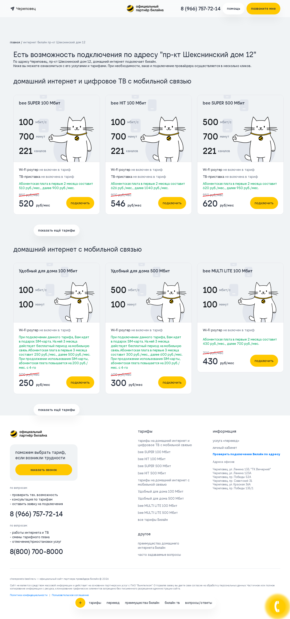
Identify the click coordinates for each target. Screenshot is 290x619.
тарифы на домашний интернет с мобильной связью (164, 482)
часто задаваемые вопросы (159, 554)
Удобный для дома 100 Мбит (48, 271)
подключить (80, 203)
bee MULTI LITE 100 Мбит (228, 271)
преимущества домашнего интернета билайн (158, 545)
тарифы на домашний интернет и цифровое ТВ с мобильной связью (165, 443)
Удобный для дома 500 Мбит (140, 271)
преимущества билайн (142, 499)
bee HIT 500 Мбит (152, 473)
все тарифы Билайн (153, 520)
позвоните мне (263, 8)
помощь (233, 8)
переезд (113, 499)
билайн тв (172, 499)
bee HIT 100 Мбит (128, 103)
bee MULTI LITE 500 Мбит (158, 513)
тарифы (95, 499)
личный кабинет (225, 448)
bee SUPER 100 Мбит (39, 103)
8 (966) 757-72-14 (201, 9)
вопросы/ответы (198, 499)
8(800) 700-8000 (36, 552)
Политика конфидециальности (29, 595)
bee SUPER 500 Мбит (224, 103)
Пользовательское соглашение (70, 595)
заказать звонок (43, 470)
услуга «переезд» (226, 441)
